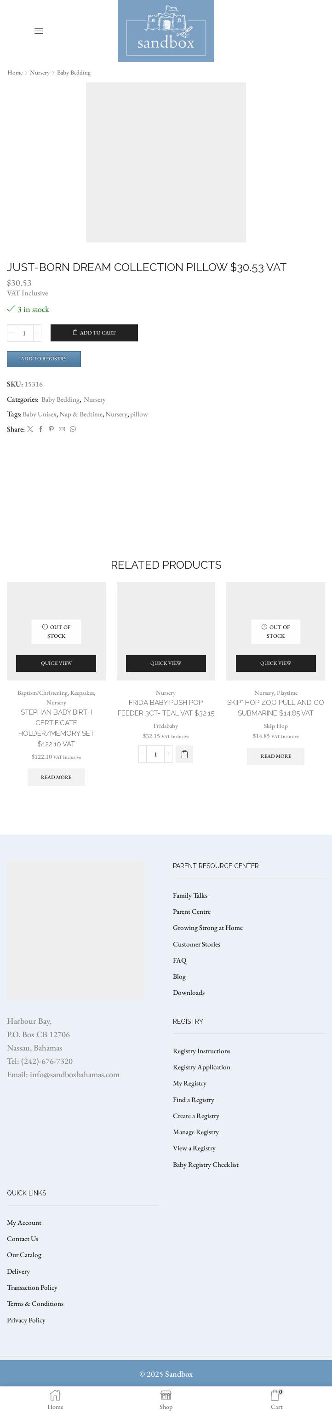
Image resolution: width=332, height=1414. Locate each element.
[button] (184, 775)
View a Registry (195, 1168)
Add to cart (98, 333)
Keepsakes (84, 702)
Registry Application (203, 1084)
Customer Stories (198, 958)
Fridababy (165, 747)
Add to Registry (46, 359)
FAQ (180, 975)
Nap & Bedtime (83, 416)
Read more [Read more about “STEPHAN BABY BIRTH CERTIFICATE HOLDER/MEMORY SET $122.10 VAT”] (56, 788)
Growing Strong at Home (210, 941)
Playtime (287, 702)
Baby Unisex (40, 416)
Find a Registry (194, 1117)
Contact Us (23, 1260)
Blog (179, 991)
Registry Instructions (203, 1067)
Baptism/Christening (41, 702)
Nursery (41, 72)
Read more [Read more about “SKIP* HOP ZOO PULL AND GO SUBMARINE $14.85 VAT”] (275, 766)
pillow (145, 416)
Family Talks (191, 907)
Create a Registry (197, 1134)
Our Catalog (25, 1277)
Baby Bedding (76, 72)
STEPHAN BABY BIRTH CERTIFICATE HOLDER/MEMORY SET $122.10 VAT (56, 738)
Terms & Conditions (36, 1327)
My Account (25, 1243)
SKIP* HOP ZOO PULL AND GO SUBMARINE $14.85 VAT (276, 717)
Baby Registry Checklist (207, 1184)
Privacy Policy (27, 1344)
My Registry (190, 1101)
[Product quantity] (24, 333)
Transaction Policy (34, 1311)
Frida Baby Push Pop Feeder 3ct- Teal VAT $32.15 (166, 723)
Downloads (189, 1008)
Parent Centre (193, 924)
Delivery (19, 1294)
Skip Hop (275, 736)
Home (15, 72)
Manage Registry (197, 1151)
